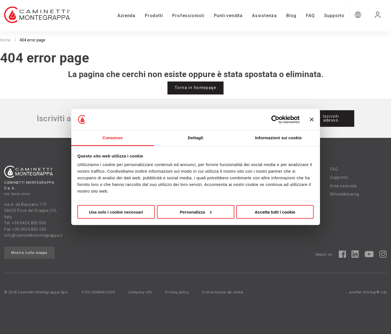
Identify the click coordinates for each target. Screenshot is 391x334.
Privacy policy (177, 292)
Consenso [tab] (113, 137)
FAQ (310, 15)
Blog (291, 15)
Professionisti (188, 15)
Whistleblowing (344, 194)
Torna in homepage (195, 87)
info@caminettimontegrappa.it (33, 235)
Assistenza (264, 15)
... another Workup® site (366, 292)
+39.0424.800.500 (29, 223)
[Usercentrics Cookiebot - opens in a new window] (275, 119)
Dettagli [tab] (195, 137)
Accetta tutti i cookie (275, 211)
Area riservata (343, 186)
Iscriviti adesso (331, 118)
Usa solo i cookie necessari (116, 211)
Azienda (126, 15)
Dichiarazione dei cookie (222, 292)
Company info (140, 292)
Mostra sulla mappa (29, 253)
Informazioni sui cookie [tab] (278, 137)
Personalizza (196, 211)
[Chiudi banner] (312, 120)
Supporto (334, 15)
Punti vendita (228, 15)
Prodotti (154, 15)
